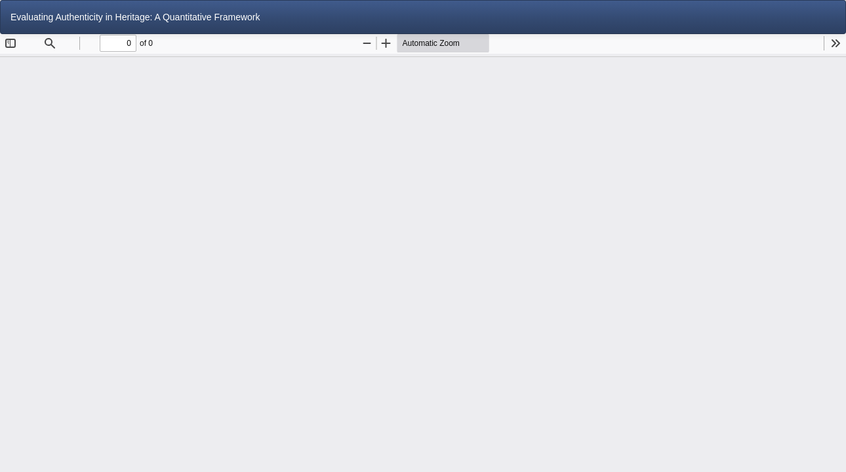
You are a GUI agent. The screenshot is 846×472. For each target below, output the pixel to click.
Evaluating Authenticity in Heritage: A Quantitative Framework (135, 17)
